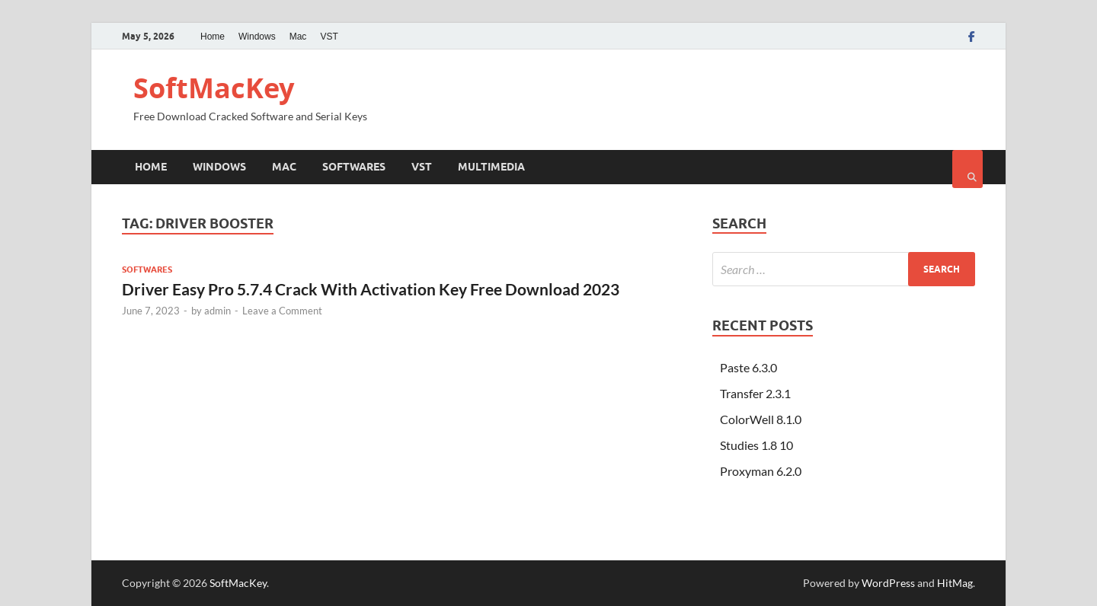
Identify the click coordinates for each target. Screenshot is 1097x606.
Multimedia (491, 167)
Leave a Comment (282, 311)
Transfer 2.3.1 (755, 393)
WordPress (888, 582)
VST (328, 36)
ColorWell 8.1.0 (760, 419)
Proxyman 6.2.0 (760, 471)
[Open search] (967, 169)
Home (212, 36)
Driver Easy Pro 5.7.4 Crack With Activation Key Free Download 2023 (370, 288)
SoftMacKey (213, 88)
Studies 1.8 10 (756, 445)
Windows (257, 36)
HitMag (955, 582)
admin (217, 311)
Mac (298, 36)
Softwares (353, 167)
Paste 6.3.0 (748, 367)
